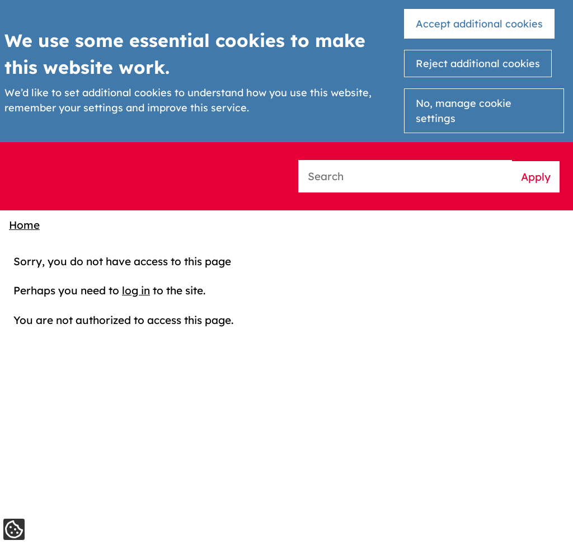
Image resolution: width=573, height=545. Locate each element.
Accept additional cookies (479, 23)
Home (24, 225)
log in (136, 290)
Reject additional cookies (478, 63)
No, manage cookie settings (463, 111)
